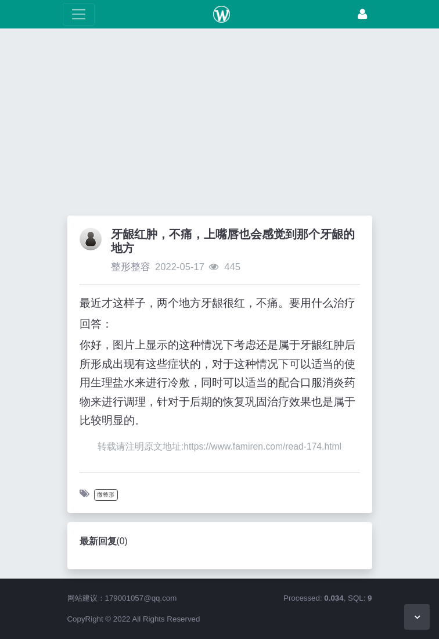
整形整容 (130, 266)
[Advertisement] (219, 125)
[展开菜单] (79, 14)
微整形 (105, 494)
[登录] (362, 14)
